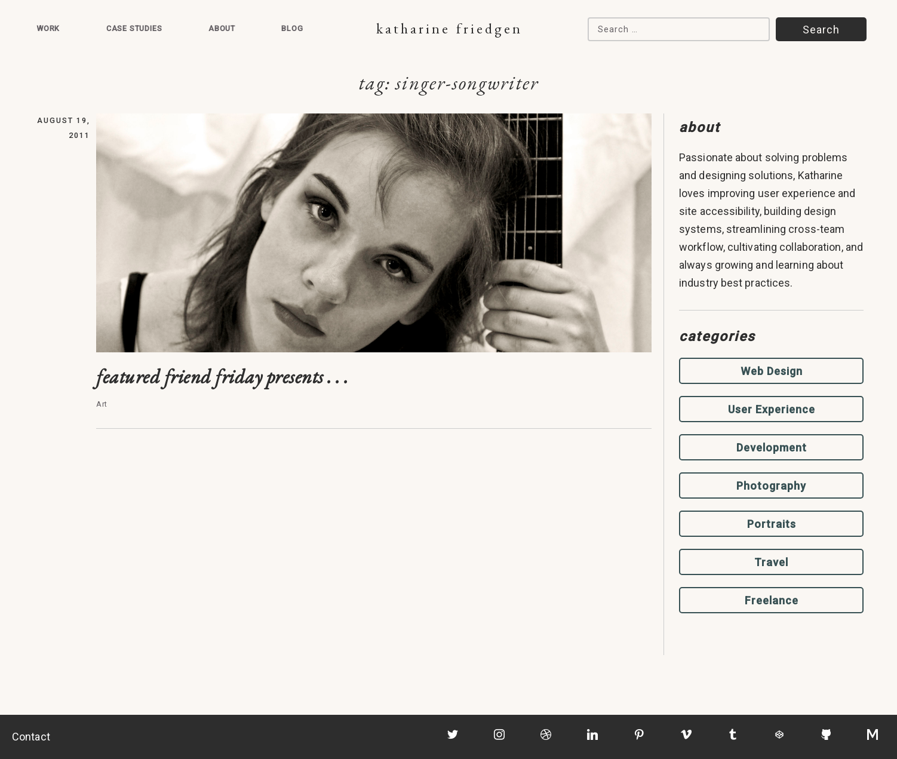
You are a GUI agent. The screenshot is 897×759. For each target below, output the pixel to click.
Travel (771, 562)
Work (48, 28)
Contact (31, 736)
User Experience (771, 409)
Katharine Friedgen (449, 28)
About (221, 28)
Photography (771, 486)
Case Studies (134, 28)
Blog (292, 28)
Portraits (771, 524)
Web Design (772, 371)
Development (771, 447)
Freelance (771, 600)
